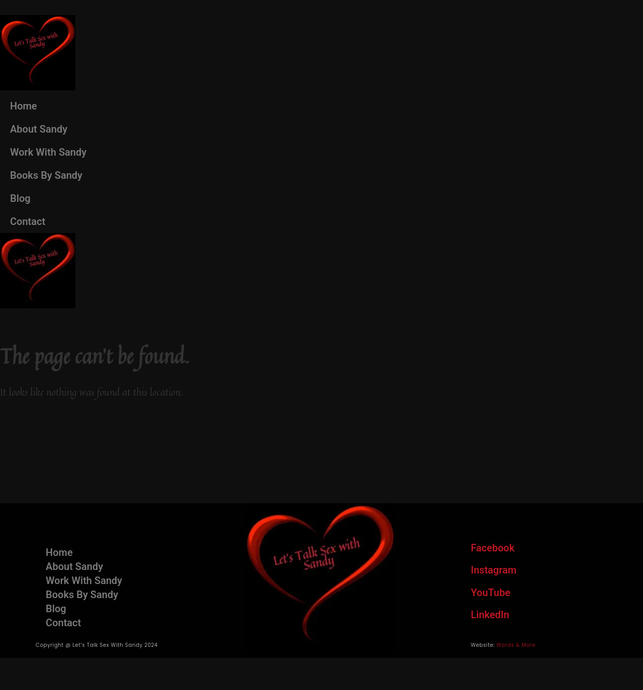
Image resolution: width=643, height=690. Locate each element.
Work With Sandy (48, 152)
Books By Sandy (46, 175)
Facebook (492, 548)
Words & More (515, 645)
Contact (27, 221)
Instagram (493, 570)
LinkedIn (490, 615)
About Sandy (38, 129)
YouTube (490, 593)
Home (23, 106)
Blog (20, 198)
